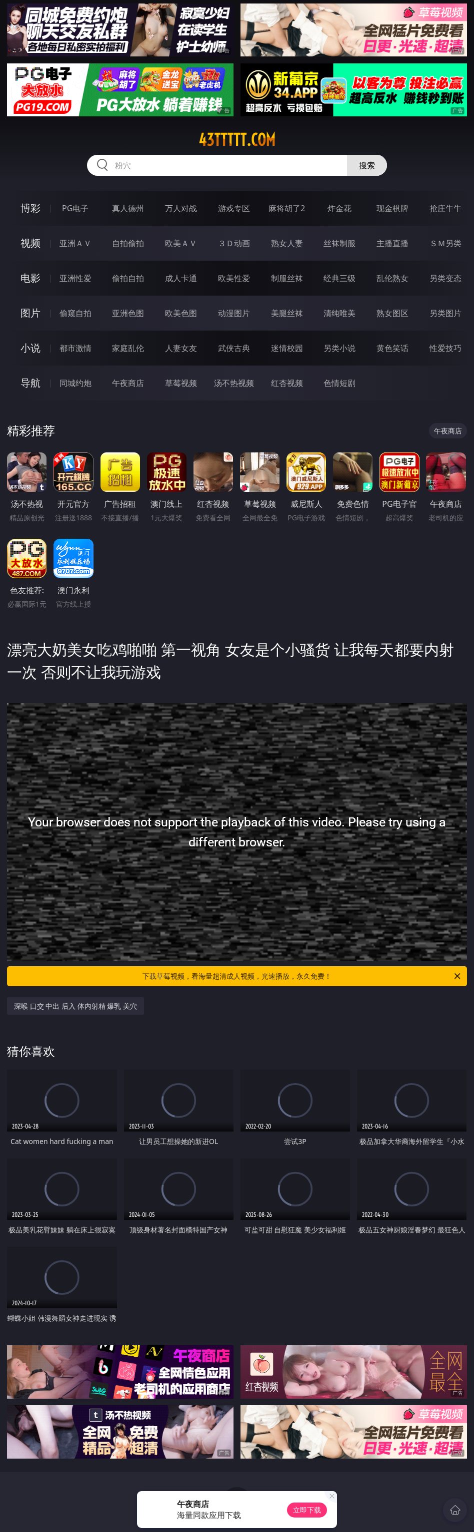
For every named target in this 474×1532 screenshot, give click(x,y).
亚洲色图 (128, 313)
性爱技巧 (446, 348)
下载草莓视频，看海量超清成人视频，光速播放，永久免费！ (302, 976)
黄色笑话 (392, 348)
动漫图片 (234, 313)
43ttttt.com (237, 140)
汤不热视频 (234, 383)
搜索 (367, 165)
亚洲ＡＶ (76, 243)
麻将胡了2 (286, 208)
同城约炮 (76, 383)
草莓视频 (181, 383)
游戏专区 (234, 208)
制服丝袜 (287, 278)
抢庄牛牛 (446, 208)
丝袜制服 (340, 243)
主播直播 (392, 243)
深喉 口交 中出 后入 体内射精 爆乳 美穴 (75, 1006)
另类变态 (446, 278)
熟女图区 (392, 313)
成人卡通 (181, 278)
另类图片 (446, 313)
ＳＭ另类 (446, 243)
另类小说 (340, 348)
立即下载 (307, 1510)
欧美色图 (181, 313)
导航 (30, 382)
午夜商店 (128, 383)
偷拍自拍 (128, 278)
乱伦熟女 (392, 278)
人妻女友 (181, 348)
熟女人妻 (287, 243)
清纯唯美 (340, 313)
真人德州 (128, 208)
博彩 (30, 208)
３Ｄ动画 (234, 243)
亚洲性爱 (76, 278)
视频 (30, 243)
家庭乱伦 (128, 348)
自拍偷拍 (128, 243)
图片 (30, 313)
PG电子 (75, 208)
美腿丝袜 (287, 313)
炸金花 (340, 208)
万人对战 (181, 208)
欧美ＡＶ (181, 243)
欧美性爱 (234, 278)
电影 (30, 278)
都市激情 (76, 348)
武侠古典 (234, 348)
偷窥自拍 (76, 313)
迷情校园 (287, 348)
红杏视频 (287, 383)
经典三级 (340, 278)
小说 (30, 348)
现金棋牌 (392, 208)
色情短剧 (340, 383)
